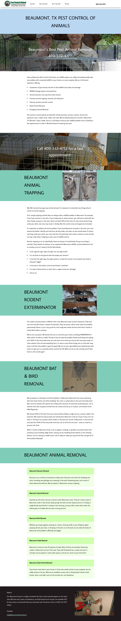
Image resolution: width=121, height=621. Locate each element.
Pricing (67, 4)
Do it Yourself (56, 4)
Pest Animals (43, 4)
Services (32, 4)
